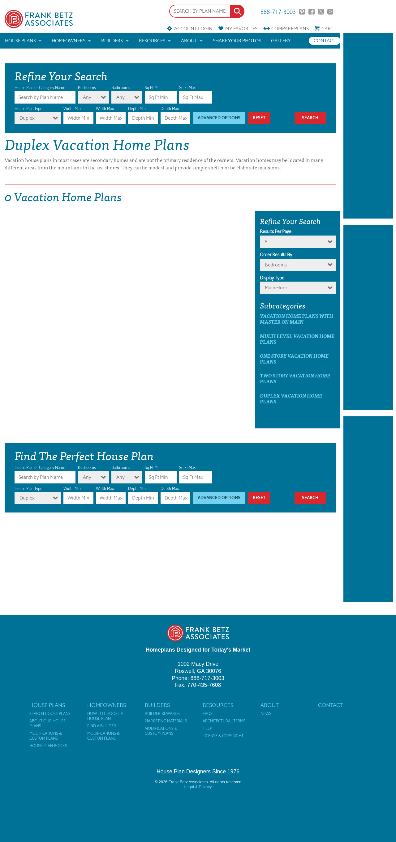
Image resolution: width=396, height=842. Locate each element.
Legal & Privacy (198, 787)
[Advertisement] (368, 126)
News (265, 713)
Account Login (193, 28)
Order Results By (276, 255)
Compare (290, 28)
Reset (259, 118)
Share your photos (237, 40)
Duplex (27, 118)
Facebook (311, 12)
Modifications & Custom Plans (45, 736)
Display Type (272, 278)
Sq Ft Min (153, 87)
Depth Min (137, 108)
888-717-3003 (278, 11)
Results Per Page (275, 231)
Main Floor (276, 287)
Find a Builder (101, 726)
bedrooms (275, 265)
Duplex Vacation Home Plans (291, 398)
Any (87, 97)
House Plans (20, 40)
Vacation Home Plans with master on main (296, 319)
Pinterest (302, 12)
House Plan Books (48, 745)
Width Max (105, 108)
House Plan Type (28, 108)
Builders (112, 40)
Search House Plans (50, 713)
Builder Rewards (162, 713)
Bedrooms (87, 87)
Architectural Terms (224, 721)
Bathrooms (120, 87)
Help (207, 728)
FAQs (208, 713)
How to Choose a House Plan (105, 716)
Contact (324, 40)
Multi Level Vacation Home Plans (297, 339)
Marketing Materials (166, 721)
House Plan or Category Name (40, 87)
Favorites (241, 28)
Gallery (281, 40)
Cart (327, 28)
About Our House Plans (47, 724)
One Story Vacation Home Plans (294, 358)
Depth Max (170, 108)
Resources (152, 40)
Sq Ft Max (187, 87)
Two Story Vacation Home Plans (295, 378)
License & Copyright (223, 736)
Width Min (72, 108)
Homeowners (68, 40)
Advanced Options (219, 118)
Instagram (330, 12)
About (189, 40)
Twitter (321, 12)
